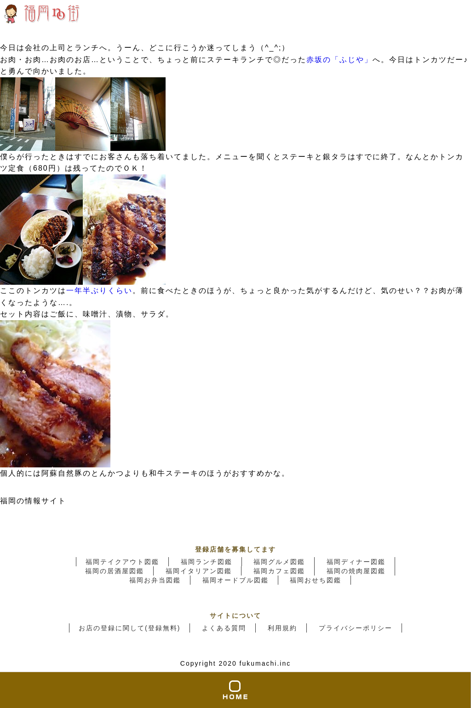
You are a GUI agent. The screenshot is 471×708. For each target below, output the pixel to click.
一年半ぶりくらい (99, 290)
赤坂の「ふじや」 (339, 59)
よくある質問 (224, 628)
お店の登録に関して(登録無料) (129, 628)
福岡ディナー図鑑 (356, 561)
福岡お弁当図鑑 (155, 580)
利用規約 (282, 628)
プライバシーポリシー (355, 628)
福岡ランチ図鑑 (206, 561)
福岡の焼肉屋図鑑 (356, 571)
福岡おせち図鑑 (315, 580)
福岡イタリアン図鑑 (199, 571)
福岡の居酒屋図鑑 (114, 571)
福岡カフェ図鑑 (279, 571)
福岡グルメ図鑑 (279, 561)
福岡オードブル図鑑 (235, 580)
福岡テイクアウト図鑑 (122, 561)
